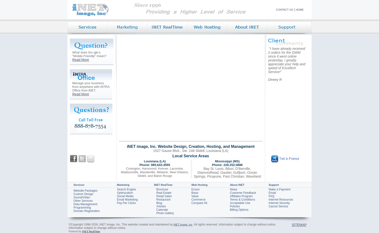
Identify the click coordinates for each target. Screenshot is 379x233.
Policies (235, 206)
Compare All (199, 203)
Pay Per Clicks (126, 203)
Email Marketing (127, 199)
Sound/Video (81, 197)
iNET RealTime (163, 184)
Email (272, 193)
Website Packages (85, 190)
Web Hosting (199, 184)
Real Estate (163, 193)
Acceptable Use (240, 203)
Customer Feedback (243, 193)
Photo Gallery (165, 213)
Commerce (198, 199)
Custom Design (83, 194)
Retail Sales (164, 196)
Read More (80, 60)
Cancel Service (278, 206)
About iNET (237, 184)
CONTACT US (284, 9)
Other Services (83, 201)
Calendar (162, 209)
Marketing (123, 184)
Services (78, 184)
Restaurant (163, 199)
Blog (159, 203)
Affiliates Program (241, 196)
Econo (195, 189)
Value (195, 196)
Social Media (125, 196)
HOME (300, 9)
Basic (194, 193)
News (233, 189)
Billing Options (239, 209)
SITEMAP (299, 225)
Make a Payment (279, 189)
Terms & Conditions (242, 199)
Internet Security (279, 203)
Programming (82, 207)
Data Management (85, 204)
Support (274, 184)
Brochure (162, 189)
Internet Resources (281, 199)
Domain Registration (86, 211)
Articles (161, 206)
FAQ (271, 196)
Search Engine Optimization (126, 191)
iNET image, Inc (183, 224)
